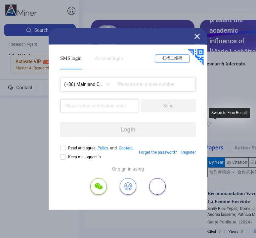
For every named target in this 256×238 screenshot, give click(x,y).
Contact (126, 148)
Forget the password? (158, 152)
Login (127, 129)
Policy (103, 148)
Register (188, 152)
